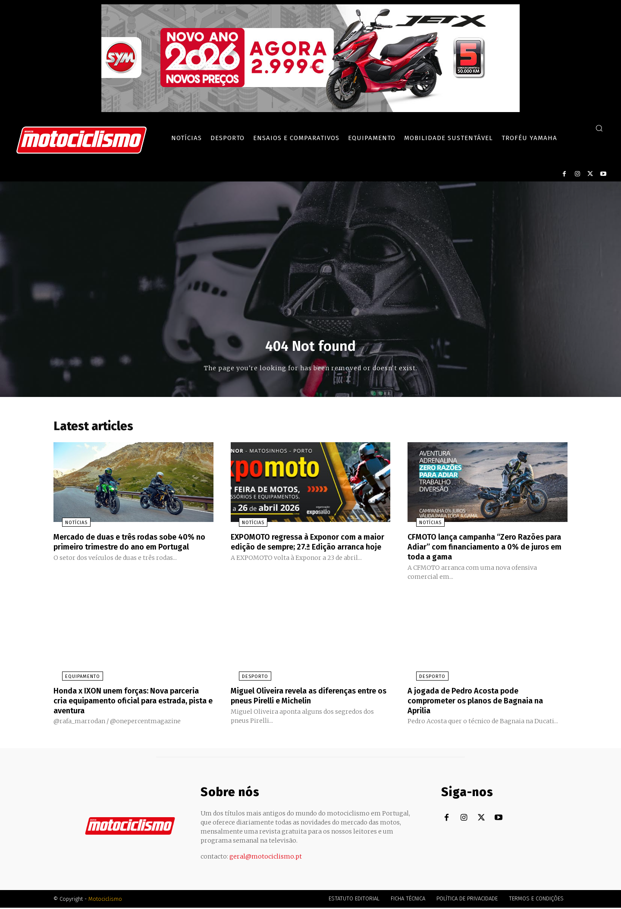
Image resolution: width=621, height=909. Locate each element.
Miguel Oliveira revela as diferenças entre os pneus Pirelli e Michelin (301, 697)
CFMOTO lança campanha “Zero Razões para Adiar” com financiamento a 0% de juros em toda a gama (486, 549)
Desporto (247, 678)
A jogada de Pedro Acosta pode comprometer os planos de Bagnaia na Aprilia (484, 702)
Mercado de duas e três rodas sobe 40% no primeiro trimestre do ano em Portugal (128, 549)
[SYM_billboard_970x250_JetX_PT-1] (310, 109)
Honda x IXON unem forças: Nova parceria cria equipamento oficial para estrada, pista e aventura (128, 702)
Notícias (67, 526)
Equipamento (73, 678)
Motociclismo (105, 900)
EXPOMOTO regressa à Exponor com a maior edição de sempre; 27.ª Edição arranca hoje (304, 549)
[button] (599, 128)
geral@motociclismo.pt (265, 858)
